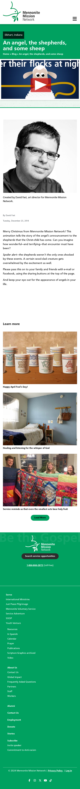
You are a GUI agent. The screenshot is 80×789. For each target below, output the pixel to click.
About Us (12, 668)
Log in (69, 771)
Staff (9, 691)
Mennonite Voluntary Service (21, 609)
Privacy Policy (55, 771)
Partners (11, 687)
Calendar (11, 639)
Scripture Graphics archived (21, 653)
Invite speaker (14, 745)
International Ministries (18, 599)
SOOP (9, 618)
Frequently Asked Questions (21, 682)
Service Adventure (15, 614)
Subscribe (12, 741)
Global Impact (14, 677)
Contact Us (12, 672)
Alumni (11, 706)
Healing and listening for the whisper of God (26, 448)
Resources (12, 629)
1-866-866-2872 (35, 565)
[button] (40, 518)
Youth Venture (13, 623)
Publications (13, 648)
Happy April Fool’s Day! (15, 387)
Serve (9, 595)
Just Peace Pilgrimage (17, 604)
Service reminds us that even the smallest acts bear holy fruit (35, 509)
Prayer (10, 643)
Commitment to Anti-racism (21, 750)
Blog (14, 54)
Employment (14, 720)
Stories (11, 734)
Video (10, 658)
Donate (11, 727)
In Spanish (12, 634)
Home (6, 54)
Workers (11, 696)
